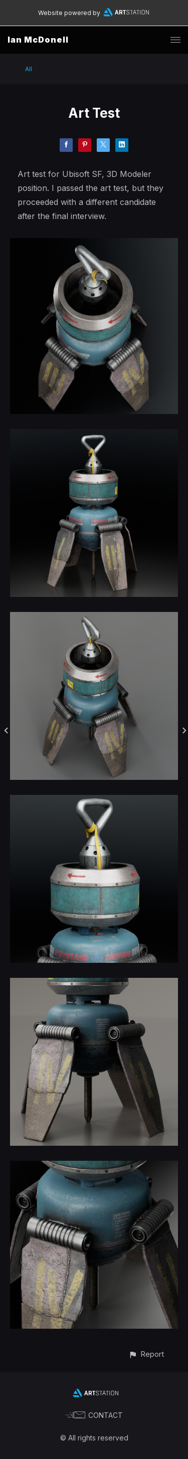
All (28, 69)
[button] (146, 1354)
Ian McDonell (38, 40)
